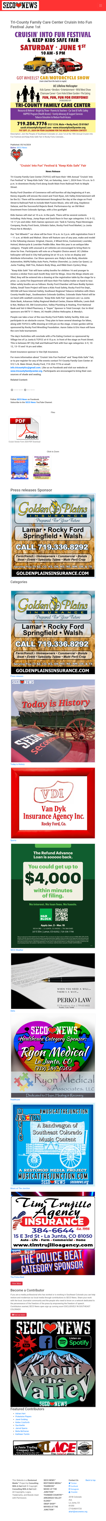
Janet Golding (21, 1419)
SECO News (22, 399)
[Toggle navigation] (100, 5)
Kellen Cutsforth (22, 1422)
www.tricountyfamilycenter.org (26, 371)
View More (16, 1283)
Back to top (91, 1480)
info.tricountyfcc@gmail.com (25, 367)
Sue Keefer (20, 1425)
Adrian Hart (20, 1413)
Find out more (19, 1315)
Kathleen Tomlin (22, 1434)
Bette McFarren (22, 1431)
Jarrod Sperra (21, 1428)
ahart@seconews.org (78, 1511)
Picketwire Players (23, 1416)
